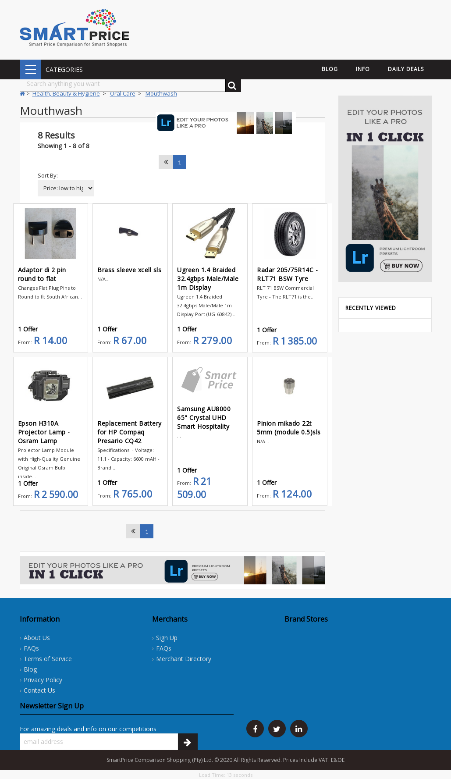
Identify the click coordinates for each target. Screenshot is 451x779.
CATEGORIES (30, 69)
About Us (37, 637)
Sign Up (167, 637)
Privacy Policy (43, 680)
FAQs (31, 648)
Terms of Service (48, 659)
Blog (30, 669)
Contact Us (39, 690)
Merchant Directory (183, 659)
